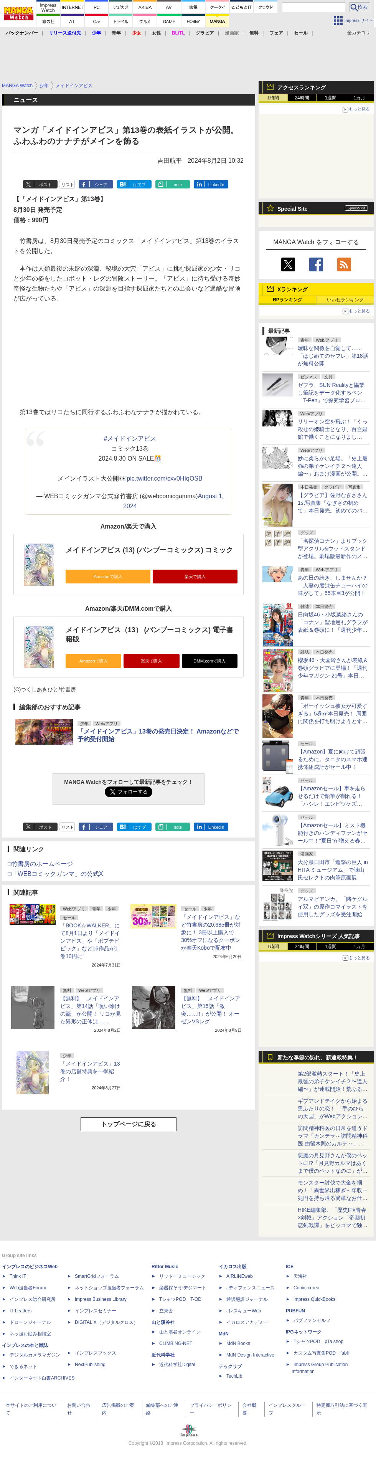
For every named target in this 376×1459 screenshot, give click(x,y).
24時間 (302, 98)
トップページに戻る (128, 1124)
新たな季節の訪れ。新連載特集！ (317, 1057)
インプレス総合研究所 (33, 1299)
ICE (290, 1266)
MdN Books (238, 1343)
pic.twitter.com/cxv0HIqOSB (164, 478)
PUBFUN (295, 1311)
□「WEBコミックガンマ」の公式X (55, 874)
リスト (67, 184)
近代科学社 (163, 1355)
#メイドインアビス (130, 438)
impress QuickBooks (314, 1299)
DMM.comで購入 (209, 661)
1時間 (273, 98)
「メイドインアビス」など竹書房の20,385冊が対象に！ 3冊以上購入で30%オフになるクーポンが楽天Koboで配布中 (211, 932)
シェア (101, 184)
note (178, 184)
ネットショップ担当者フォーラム (109, 1287)
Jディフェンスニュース (250, 1287)
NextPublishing (90, 1364)
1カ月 (360, 98)
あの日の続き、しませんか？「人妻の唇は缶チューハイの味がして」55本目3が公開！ (333, 585)
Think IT (18, 1276)
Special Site (292, 209)
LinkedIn (216, 184)
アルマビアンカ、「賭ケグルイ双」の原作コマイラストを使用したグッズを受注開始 (333, 906)
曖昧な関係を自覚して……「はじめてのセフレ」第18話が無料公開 (333, 356)
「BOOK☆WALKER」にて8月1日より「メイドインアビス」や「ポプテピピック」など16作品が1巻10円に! (90, 940)
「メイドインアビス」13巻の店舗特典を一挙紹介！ (90, 1071)
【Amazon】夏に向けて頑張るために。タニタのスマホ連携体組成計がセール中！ (333, 759)
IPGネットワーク (304, 1332)
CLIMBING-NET (175, 1343)
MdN (224, 1334)
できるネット (23, 1366)
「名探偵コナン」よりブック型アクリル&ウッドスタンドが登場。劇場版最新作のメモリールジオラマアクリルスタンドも (333, 556)
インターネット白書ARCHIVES (42, 1378)
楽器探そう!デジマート (182, 1287)
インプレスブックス (95, 1353)
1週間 (331, 98)
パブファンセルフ (312, 1320)
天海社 (300, 1276)
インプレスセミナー (95, 1311)
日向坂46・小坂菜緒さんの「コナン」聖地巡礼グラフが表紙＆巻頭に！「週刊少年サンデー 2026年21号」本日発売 (333, 629)
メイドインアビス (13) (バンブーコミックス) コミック (149, 550)
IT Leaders (20, 1311)
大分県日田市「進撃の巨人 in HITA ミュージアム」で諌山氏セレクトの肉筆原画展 (333, 870)
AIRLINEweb (239, 1276)
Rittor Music (165, 1266)
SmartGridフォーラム (97, 1276)
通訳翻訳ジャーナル (247, 1299)
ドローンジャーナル (30, 1322)
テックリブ (230, 1366)
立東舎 (166, 1311)
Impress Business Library (101, 1299)
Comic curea (306, 1287)
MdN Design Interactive (250, 1355)
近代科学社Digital (177, 1364)
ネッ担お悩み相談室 (30, 1334)
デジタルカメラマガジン (35, 1355)
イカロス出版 (232, 1266)
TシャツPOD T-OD (180, 1299)
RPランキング (287, 299)
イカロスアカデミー (247, 1322)
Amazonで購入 (108, 576)
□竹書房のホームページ (40, 864)
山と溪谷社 (163, 1322)
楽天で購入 (195, 576)
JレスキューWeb (243, 1311)
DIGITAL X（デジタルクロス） (106, 1322)
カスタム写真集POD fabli (321, 1353)
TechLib (234, 1376)
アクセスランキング (301, 87)
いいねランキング (345, 299)
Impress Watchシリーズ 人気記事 (318, 936)
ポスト (45, 184)
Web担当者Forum (28, 1287)
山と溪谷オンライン (180, 1332)
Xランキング (292, 289)
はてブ (139, 184)
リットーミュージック (182, 1276)
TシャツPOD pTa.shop (318, 1341)
